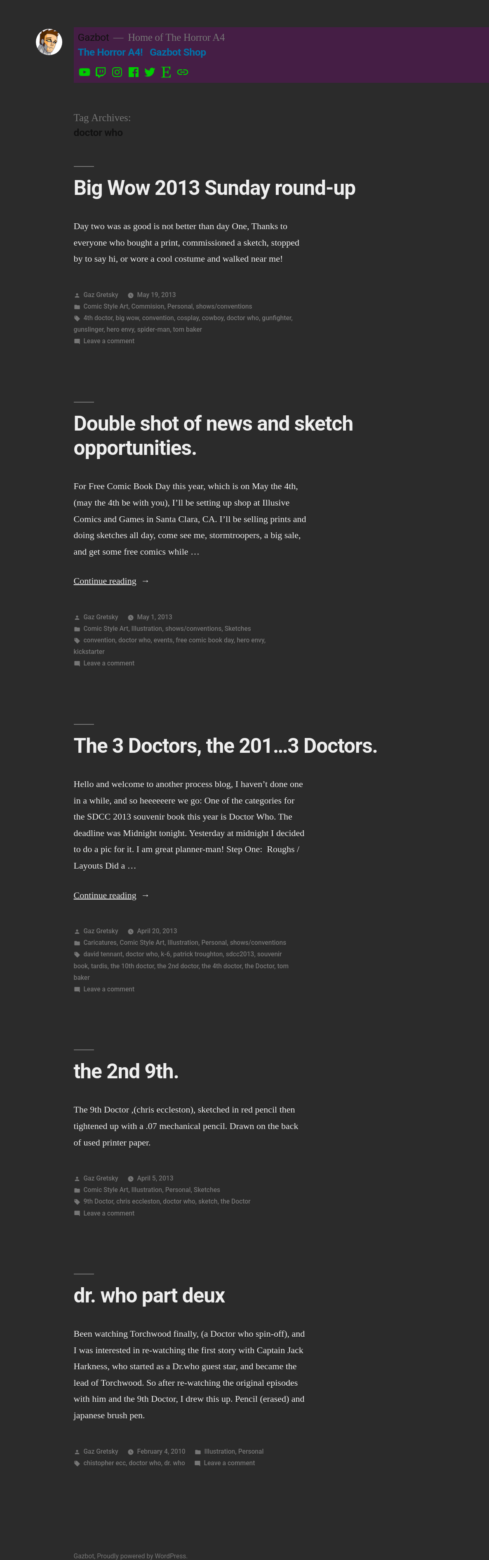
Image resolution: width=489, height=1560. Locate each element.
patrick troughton (198, 954)
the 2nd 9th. (126, 1071)
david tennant (102, 954)
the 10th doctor (132, 966)
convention (158, 318)
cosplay (188, 318)
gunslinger (89, 329)
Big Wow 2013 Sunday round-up (215, 188)
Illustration (147, 628)
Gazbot (93, 37)
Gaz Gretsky (100, 295)
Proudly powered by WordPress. (142, 1556)
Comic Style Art (105, 306)
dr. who (174, 1463)
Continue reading (112, 581)
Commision (148, 306)
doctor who (243, 318)
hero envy (120, 329)
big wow (127, 318)
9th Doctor (98, 1201)
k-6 (165, 954)
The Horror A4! (110, 52)
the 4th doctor (222, 966)
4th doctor (98, 318)
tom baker (187, 329)
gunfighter (276, 318)
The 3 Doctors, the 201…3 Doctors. (226, 746)
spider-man (153, 329)
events (163, 640)
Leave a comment (108, 341)
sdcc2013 (240, 954)
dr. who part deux (149, 1295)
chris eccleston (138, 1201)
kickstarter (89, 652)
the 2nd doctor (178, 966)
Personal (180, 306)
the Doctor (259, 966)
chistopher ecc (104, 1463)
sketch (207, 1201)
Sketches (238, 628)
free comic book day (205, 640)
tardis (99, 966)
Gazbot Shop (178, 52)
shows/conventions (224, 306)
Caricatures (99, 942)
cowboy (212, 318)
